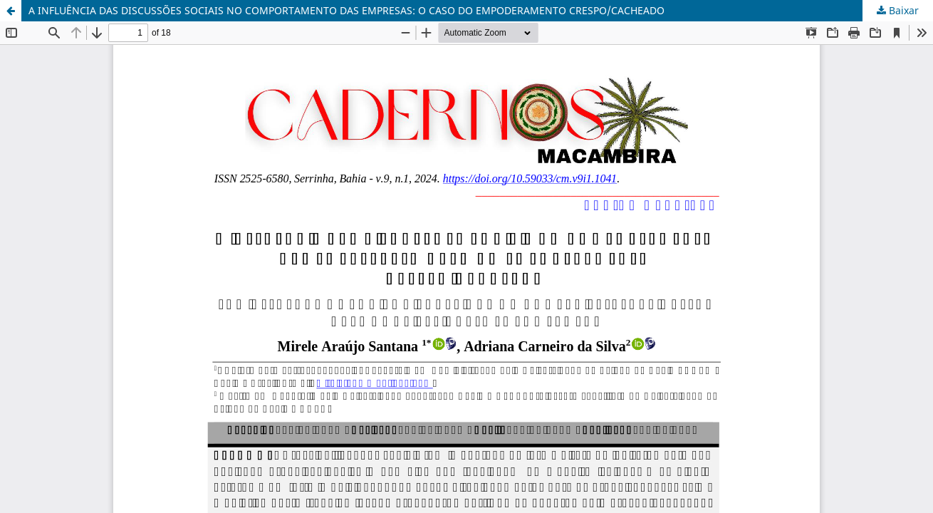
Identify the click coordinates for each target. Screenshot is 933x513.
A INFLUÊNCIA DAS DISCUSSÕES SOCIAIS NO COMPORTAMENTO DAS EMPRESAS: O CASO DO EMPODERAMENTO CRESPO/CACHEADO (346, 10)
